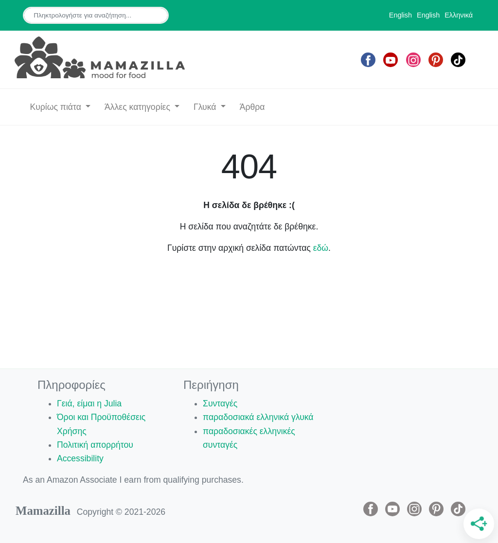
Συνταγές (220, 403)
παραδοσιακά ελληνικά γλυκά (258, 417)
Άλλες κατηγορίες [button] (139, 107)
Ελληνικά (459, 15)
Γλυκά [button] (206, 107)
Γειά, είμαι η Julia (89, 403)
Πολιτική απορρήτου (95, 445)
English (400, 15)
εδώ (320, 248)
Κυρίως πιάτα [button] (56, 107)
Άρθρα (252, 107)
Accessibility (80, 458)
